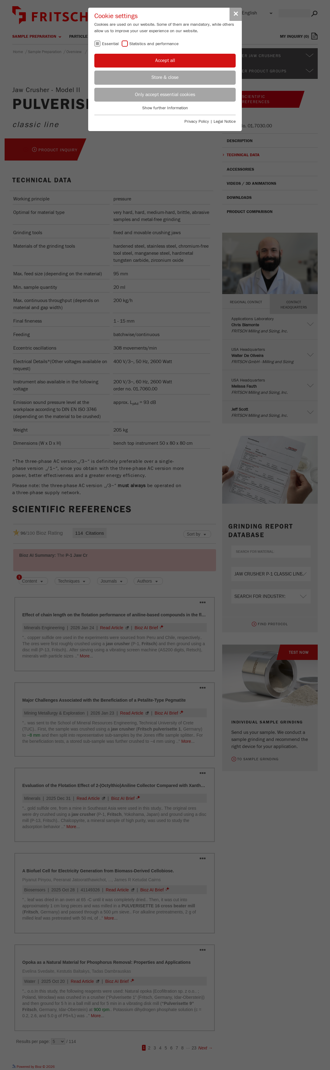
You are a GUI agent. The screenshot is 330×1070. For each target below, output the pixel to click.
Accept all (165, 60)
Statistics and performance (154, 43)
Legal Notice (225, 121)
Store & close (165, 77)
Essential (110, 43)
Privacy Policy (196, 121)
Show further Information (165, 108)
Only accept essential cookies (165, 94)
